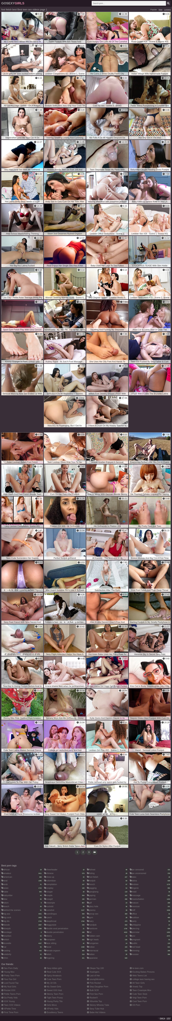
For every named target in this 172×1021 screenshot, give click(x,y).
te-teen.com (137, 968)
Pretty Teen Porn (10, 975)
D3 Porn (135, 1005)
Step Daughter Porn (97, 987)
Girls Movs (50, 1005)
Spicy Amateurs (53, 975)
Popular (153, 10)
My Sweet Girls (52, 987)
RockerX (92, 998)
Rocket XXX (8, 990)
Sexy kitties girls (53, 968)
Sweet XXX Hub (53, 990)
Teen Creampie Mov (140, 990)
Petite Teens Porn (11, 994)
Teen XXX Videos (10, 1005)
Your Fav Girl (8, 979)
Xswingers (93, 972)
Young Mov (7, 972)
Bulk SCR (93, 990)
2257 (169, 1018)
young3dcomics (95, 979)
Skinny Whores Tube (98, 1005)
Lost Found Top (9, 983)
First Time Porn (9, 1012)
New (160, 10)
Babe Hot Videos (96, 1012)
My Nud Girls (8, 987)
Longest (167, 10)
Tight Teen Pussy (53, 998)
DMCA (162, 1018)
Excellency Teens (53, 1012)
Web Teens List (138, 975)
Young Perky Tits (53, 1001)
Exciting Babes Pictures (142, 972)
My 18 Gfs (50, 983)
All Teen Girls (137, 983)
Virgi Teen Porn (138, 998)
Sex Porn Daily (9, 968)
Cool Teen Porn (138, 1001)
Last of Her (93, 975)
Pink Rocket (94, 983)
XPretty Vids (51, 1009)
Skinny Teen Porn (53, 994)
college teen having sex (142, 979)
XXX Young (8, 1001)
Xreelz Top (136, 987)
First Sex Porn (95, 994)
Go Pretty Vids (9, 998)
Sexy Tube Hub (95, 1009)
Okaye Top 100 (95, 968)
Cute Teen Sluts (138, 994)
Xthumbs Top (94, 1001)
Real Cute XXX (52, 972)
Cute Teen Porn (52, 979)
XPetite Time (8, 1009)
